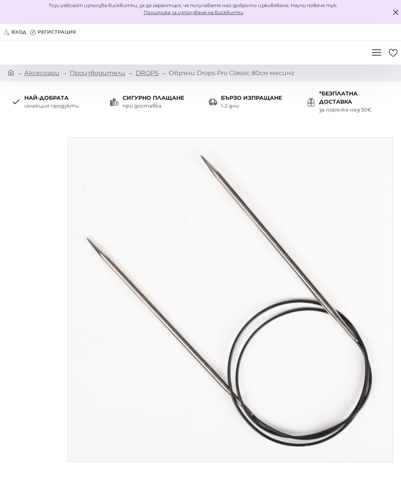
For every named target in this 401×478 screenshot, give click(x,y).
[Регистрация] (53, 32)
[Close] (395, 12)
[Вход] (15, 32)
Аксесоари (42, 73)
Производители (97, 73)
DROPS (147, 73)
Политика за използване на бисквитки (194, 12)
